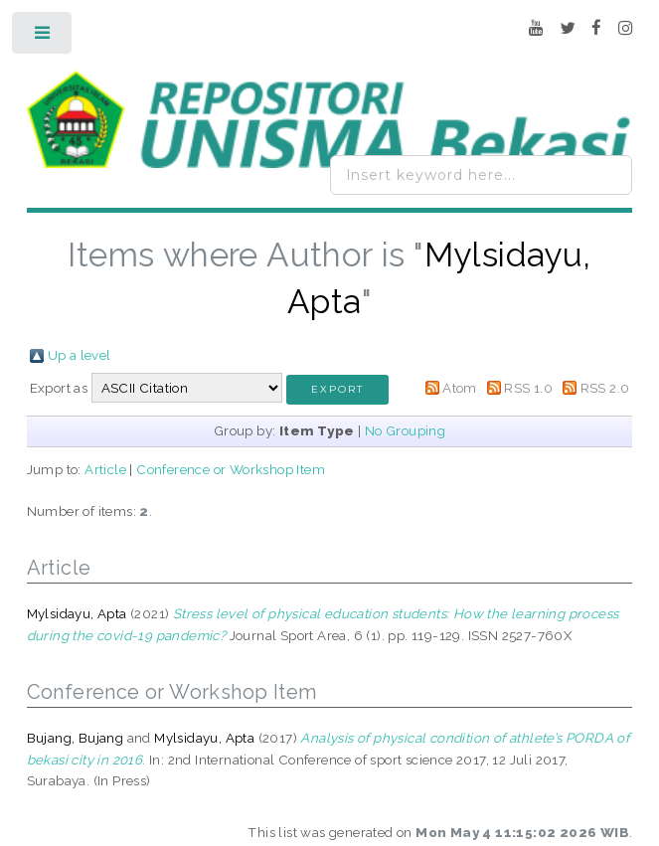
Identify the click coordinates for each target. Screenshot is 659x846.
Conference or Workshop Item (230, 469)
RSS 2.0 (605, 388)
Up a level (79, 355)
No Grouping (405, 430)
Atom (459, 388)
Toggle (43, 37)
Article (105, 469)
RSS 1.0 (528, 388)
